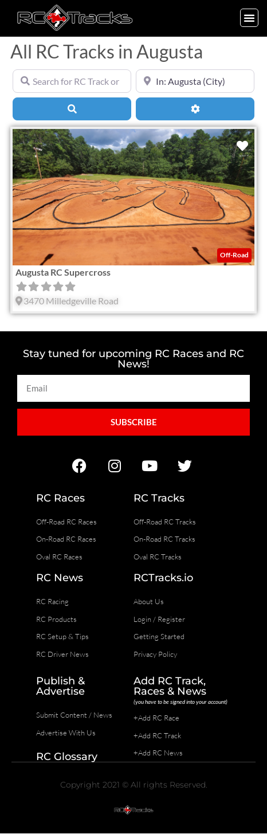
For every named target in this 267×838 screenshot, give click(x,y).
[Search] (72, 108)
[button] (249, 18)
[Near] (195, 80)
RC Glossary (66, 756)
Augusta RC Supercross (63, 272)
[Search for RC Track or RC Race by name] (72, 80)
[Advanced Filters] (195, 108)
